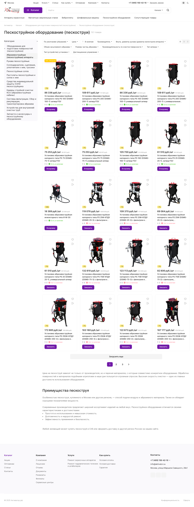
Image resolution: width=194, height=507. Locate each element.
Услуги (71, 455)
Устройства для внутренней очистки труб (20, 108)
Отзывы (39, 467)
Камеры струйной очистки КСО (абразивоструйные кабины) (20, 92)
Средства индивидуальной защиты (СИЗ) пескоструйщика (20, 84)
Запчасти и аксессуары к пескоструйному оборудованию (19, 116)
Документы (41, 471)
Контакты (8, 471)
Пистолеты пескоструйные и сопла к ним (21, 76)
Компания (41, 455)
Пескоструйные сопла (18, 71)
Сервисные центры (44, 482)
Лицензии (40, 464)
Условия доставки (107, 464)
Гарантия (103, 467)
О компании (41, 460)
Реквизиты (41, 475)
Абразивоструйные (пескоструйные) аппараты (20, 56)
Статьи (7, 467)
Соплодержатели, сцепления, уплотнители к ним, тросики (21, 66)
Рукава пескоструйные (18, 61)
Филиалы (40, 478)
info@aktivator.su (158, 464)
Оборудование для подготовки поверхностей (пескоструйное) (20, 48)
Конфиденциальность (170, 500)
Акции (7, 460)
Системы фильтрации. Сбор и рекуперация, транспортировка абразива (21, 101)
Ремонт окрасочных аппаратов (82, 460)
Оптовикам (9, 464)
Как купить (104, 455)
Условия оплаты (106, 460)
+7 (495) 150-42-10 (137, 3)
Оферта (186, 500)
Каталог (8, 455)
